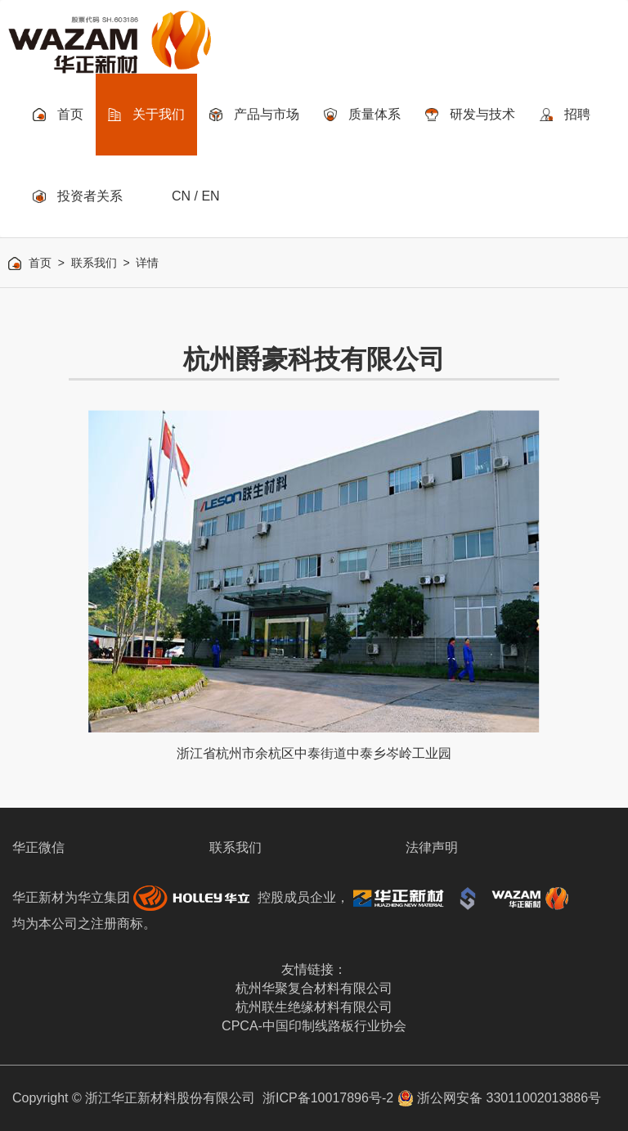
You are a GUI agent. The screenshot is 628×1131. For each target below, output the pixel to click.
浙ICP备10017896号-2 (327, 1098)
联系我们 (94, 262)
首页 (40, 262)
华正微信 (38, 847)
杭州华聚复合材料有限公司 (314, 988)
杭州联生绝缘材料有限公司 (314, 1007)
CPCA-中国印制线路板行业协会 (314, 1026)
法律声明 (432, 847)
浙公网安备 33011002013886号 (499, 1098)
